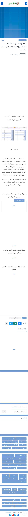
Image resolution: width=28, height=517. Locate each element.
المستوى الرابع (8, 461)
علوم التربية (6, 445)
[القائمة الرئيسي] (26, 3)
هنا (14, 274)
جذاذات (24, 468)
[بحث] (2, 3)
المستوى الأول (9, 455)
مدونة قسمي (8, 512)
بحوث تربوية (23, 489)
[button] (20, 323)
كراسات (24, 492)
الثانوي (24, 475)
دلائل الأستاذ (14, 445)
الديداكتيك (23, 441)
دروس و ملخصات (11, 468)
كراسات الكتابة (11, 492)
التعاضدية (16, 503)
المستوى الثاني (22, 40)
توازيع (11, 318)
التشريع (24, 503)
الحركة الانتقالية (7, 503)
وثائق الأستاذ (7, 448)
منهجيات (16, 448)
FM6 (24, 500)
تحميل (14, 245)
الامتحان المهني (15, 500)
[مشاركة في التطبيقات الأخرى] (6, 323)
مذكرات (24, 448)
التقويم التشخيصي (9, 438)
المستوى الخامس (21, 461)
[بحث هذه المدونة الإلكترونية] (16, 411)
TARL (6, 475)
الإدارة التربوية (22, 438)
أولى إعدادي (14, 478)
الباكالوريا (15, 475)
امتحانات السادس (9, 464)
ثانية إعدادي (6, 478)
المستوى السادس (21, 464)
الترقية (6, 500)
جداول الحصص (7, 441)
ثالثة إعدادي (23, 478)
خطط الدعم (23, 445)
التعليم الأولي (22, 455)
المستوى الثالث (22, 458)
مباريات (24, 506)
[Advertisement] (14, 22)
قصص (15, 489)
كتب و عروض (7, 489)
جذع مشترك (23, 481)
